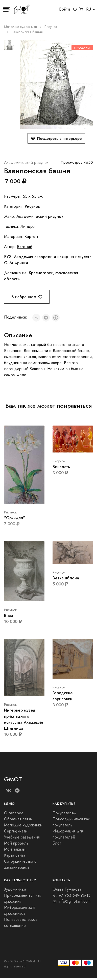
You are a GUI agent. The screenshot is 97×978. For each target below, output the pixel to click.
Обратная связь (18, 819)
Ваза (8, 615)
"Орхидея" (14, 518)
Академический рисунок (26, 162)
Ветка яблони (66, 578)
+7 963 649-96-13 (71, 895)
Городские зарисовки (63, 696)
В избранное (26, 297)
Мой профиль (16, 843)
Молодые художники (20, 26)
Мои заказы (15, 849)
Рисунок (50, 26)
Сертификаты (16, 831)
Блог (57, 843)
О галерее (13, 813)
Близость (61, 467)
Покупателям (64, 813)
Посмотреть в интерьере (56, 138)
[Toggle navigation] (6, 9)
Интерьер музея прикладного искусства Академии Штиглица (23, 719)
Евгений (24, 247)
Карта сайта (14, 855)
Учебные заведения (22, 837)
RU (88, 9)
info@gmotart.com (71, 901)
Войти (64, 9)
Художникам (15, 889)
